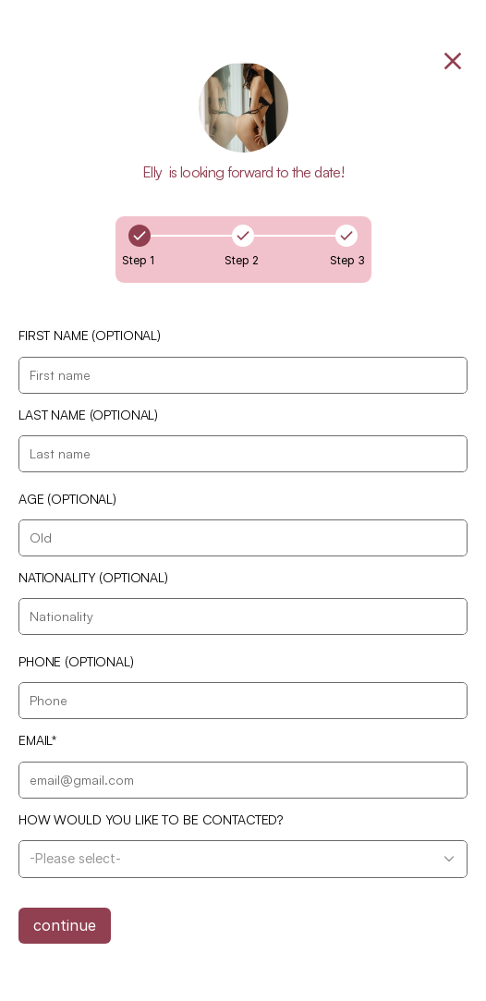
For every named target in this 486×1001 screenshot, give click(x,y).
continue (64, 926)
